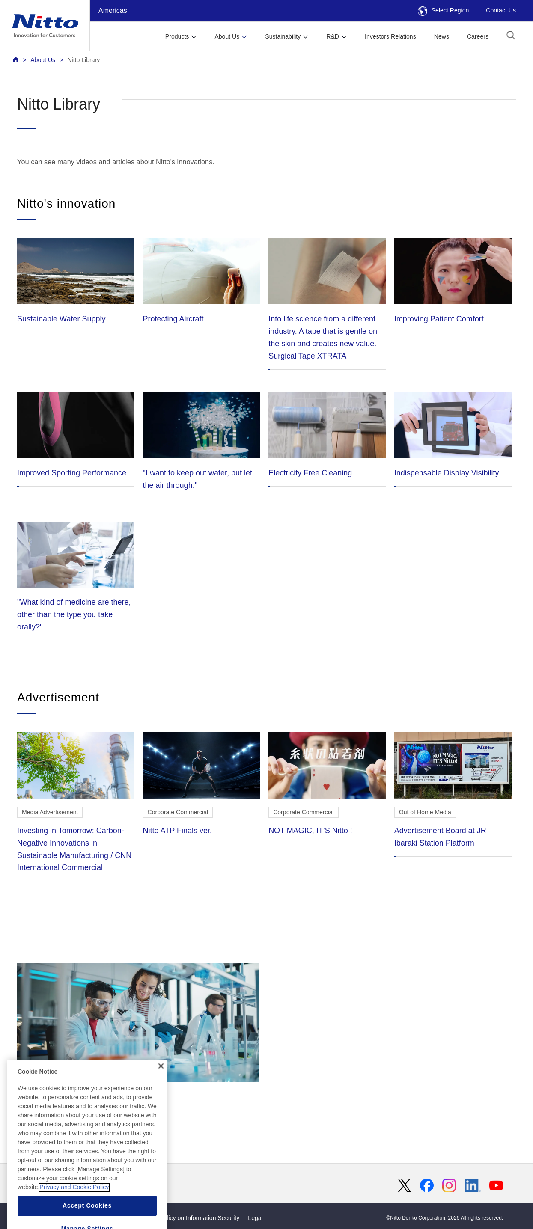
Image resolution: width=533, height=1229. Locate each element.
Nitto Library (83, 59)
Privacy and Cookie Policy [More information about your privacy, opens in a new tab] (74, 1200)
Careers (477, 36)
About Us (42, 59)
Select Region (443, 10)
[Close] (161, 1078)
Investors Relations (390, 36)
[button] (510, 35)
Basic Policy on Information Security (191, 1217)
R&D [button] (332, 36)
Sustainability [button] (283, 36)
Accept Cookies (87, 1218)
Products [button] (177, 36)
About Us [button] (226, 36)
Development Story (138, 1032)
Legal (255, 1217)
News (441, 36)
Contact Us (501, 10)
